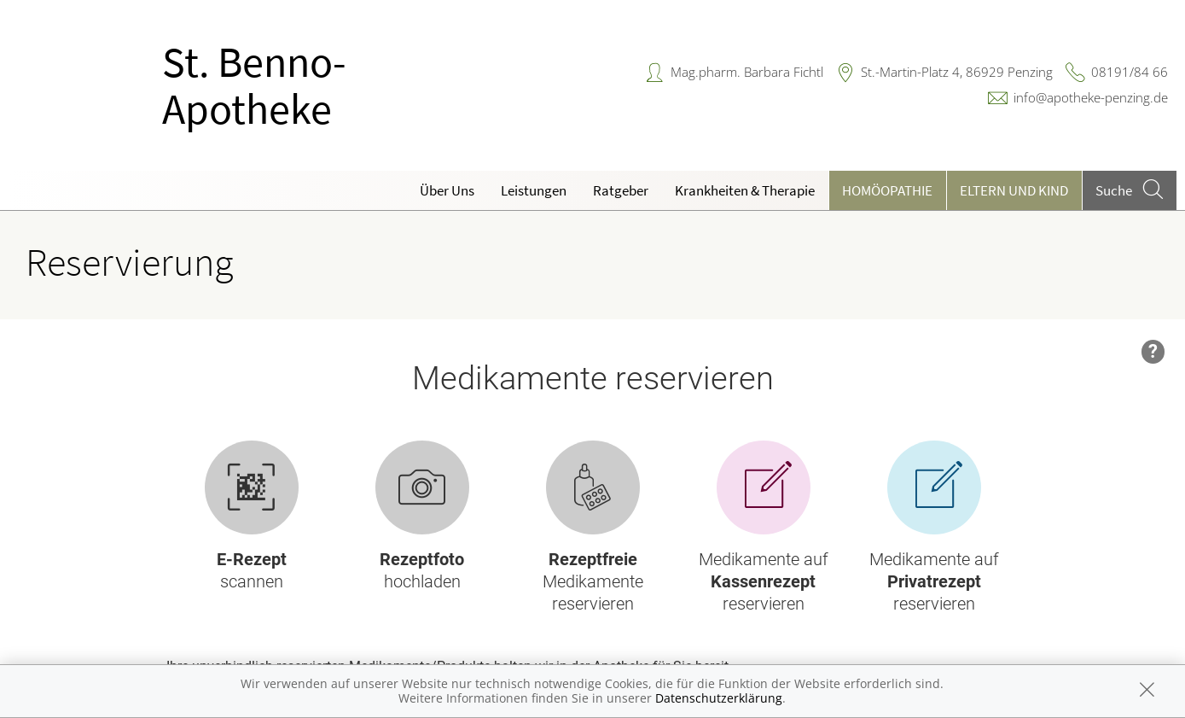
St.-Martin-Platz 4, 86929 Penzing (957, 71)
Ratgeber (620, 190)
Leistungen (533, 190)
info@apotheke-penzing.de (1091, 97)
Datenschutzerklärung (718, 698)
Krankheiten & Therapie (745, 190)
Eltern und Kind (1014, 190)
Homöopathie (887, 190)
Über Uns (447, 190)
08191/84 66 (1129, 71)
